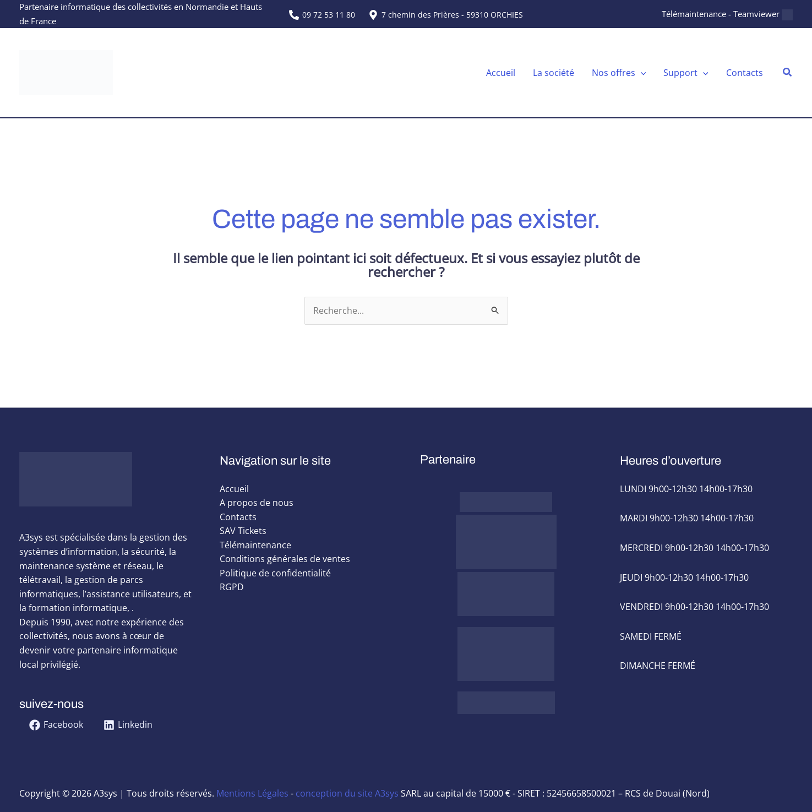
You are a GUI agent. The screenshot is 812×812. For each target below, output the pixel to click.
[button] (788, 73)
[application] (640, 73)
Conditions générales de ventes (285, 559)
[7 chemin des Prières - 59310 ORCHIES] (445, 15)
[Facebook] (56, 725)
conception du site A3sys (347, 793)
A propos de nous (256, 503)
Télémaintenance (255, 545)
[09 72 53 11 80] (322, 15)
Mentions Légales (252, 793)
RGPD (232, 587)
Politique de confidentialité (275, 574)
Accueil (234, 489)
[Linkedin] (128, 725)
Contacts (238, 517)
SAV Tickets (243, 531)
